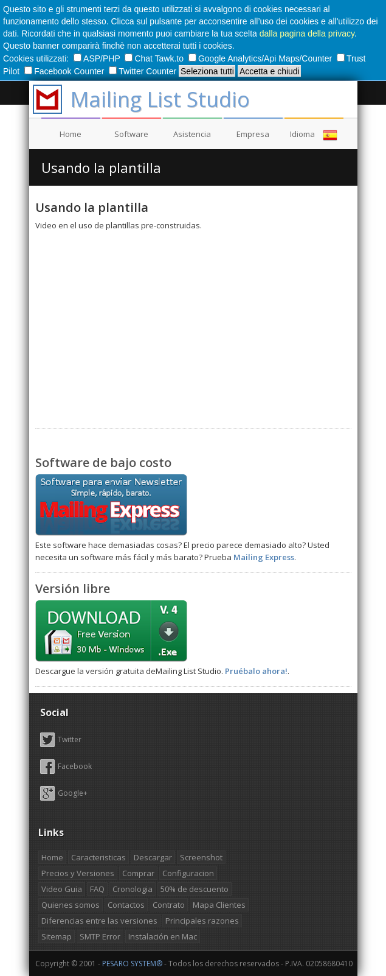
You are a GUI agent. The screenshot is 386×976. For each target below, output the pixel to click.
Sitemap (56, 936)
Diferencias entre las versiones (99, 920)
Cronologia (132, 888)
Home (70, 133)
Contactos (126, 904)
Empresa (252, 133)
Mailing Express (263, 557)
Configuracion (188, 873)
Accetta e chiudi (270, 71)
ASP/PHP (98, 58)
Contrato (169, 904)
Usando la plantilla (101, 167)
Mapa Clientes (219, 904)
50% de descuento (194, 888)
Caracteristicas (98, 857)
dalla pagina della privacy (307, 33)
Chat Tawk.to (155, 58)
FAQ (97, 888)
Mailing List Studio (160, 99)
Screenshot (201, 857)
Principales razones (202, 920)
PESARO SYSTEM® (132, 963)
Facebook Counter (65, 71)
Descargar (153, 857)
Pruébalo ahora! (256, 670)
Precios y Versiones (77, 873)
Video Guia (61, 888)
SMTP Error (100, 936)
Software (131, 133)
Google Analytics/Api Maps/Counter (261, 58)
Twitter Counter (144, 71)
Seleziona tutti (207, 71)
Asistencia (192, 133)
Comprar (138, 873)
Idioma (313, 135)
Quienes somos (70, 904)
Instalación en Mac (162, 936)
